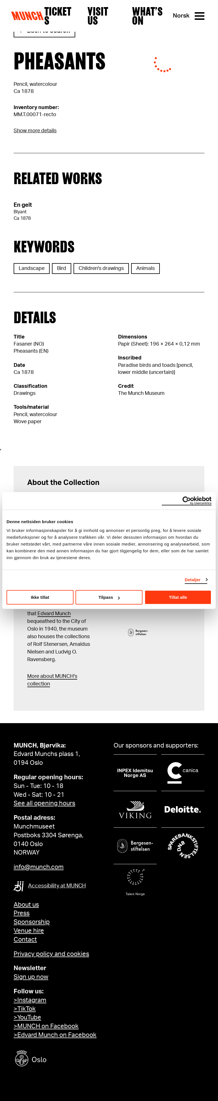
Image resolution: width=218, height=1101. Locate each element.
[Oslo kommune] (56, 1059)
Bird (61, 268)
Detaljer (193, 579)
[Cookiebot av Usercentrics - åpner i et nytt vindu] (186, 500)
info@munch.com (39, 867)
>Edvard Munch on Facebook (55, 1035)
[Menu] (199, 16)
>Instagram (30, 1000)
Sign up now (31, 977)
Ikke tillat (40, 597)
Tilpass (109, 597)
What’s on (147, 16)
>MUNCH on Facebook (46, 1026)
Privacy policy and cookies (51, 954)
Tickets (57, 16)
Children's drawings (101, 268)
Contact (25, 939)
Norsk (181, 16)
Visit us (97, 16)
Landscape (32, 268)
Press (22, 913)
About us (26, 905)
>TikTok (25, 1009)
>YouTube (27, 1017)
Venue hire (29, 931)
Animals (145, 268)
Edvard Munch (54, 613)
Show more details (35, 130)
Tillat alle (178, 597)
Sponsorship (32, 922)
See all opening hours (44, 803)
